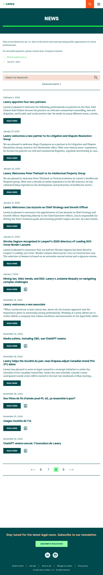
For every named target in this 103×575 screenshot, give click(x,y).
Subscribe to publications (51, 544)
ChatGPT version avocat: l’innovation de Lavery (32, 443)
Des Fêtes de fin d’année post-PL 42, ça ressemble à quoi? (39, 398)
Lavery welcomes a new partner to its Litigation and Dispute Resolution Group (47, 138)
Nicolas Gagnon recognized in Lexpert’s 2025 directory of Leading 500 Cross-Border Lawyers (47, 243)
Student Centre (17, 566)
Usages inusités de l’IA (17, 421)
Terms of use (46, 566)
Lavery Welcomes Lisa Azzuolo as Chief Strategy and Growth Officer (45, 207)
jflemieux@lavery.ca (17, 57)
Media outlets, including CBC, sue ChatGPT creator (34, 338)
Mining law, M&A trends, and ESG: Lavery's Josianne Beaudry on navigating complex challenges (49, 281)
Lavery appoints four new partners (24, 102)
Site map (32, 566)
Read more (12, 121)
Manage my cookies (64, 566)
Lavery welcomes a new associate (24, 304)
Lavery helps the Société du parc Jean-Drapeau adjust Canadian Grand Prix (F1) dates (49, 363)
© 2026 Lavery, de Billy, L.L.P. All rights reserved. (51, 570)
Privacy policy (83, 566)
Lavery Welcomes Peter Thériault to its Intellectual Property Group (44, 173)
